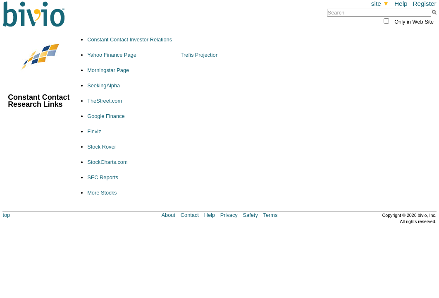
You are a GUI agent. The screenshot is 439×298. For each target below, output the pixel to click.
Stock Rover (101, 147)
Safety (250, 215)
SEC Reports (102, 177)
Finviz (94, 131)
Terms (270, 215)
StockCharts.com (107, 162)
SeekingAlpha (103, 85)
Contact (190, 215)
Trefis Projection (200, 55)
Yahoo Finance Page (111, 55)
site (380, 3)
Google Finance (105, 116)
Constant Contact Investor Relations (129, 39)
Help (401, 3)
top (6, 215)
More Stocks (102, 193)
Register (424, 3)
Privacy (229, 215)
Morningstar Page (108, 70)
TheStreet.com (104, 101)
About (168, 215)
